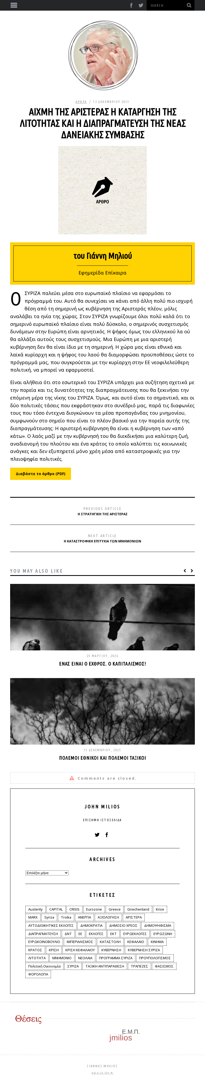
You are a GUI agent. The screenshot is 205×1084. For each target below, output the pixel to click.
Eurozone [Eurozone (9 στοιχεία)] (94, 909)
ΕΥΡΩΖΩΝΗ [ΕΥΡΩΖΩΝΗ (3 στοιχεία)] (162, 933)
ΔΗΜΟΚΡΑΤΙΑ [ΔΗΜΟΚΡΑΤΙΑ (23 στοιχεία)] (91, 925)
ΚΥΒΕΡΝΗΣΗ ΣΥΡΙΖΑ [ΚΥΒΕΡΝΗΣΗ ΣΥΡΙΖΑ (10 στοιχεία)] (144, 950)
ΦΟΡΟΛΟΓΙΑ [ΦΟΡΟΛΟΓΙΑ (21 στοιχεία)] (38, 974)
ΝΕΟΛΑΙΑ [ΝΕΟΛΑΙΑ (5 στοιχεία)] (85, 958)
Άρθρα (81, 101)
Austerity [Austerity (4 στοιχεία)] (35, 909)
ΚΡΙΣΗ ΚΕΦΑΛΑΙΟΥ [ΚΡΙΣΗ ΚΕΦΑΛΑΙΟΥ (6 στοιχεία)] (80, 950)
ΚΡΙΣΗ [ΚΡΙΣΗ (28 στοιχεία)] (54, 950)
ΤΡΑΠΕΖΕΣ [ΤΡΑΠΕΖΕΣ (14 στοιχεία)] (139, 966)
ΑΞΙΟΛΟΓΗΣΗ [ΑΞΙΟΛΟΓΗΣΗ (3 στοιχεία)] (108, 917)
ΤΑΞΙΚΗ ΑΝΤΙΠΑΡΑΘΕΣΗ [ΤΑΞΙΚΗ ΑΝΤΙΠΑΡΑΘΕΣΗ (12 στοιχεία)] (104, 966)
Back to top (102, 1072)
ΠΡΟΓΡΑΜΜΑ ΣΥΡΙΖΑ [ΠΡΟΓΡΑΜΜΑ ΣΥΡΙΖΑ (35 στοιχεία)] (115, 958)
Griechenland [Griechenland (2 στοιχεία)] (138, 909)
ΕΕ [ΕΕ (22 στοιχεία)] (80, 933)
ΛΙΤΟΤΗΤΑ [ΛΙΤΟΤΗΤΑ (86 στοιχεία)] (37, 958)
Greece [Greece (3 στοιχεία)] (115, 909)
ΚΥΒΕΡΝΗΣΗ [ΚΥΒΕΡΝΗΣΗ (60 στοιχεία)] (111, 950)
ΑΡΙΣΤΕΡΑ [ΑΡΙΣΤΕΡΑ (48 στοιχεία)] (134, 917)
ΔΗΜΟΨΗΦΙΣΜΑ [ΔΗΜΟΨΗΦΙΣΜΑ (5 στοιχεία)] (157, 925)
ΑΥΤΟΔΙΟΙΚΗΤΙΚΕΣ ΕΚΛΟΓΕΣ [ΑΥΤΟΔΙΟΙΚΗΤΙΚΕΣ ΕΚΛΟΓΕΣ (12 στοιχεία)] (51, 925)
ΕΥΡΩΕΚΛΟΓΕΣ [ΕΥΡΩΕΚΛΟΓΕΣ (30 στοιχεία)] (135, 933)
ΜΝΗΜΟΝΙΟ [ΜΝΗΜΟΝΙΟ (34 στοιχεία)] (62, 958)
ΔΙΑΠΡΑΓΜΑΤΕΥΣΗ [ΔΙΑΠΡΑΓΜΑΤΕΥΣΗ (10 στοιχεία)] (43, 933)
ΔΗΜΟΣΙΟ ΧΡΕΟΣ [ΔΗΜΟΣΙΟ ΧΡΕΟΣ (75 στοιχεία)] (123, 925)
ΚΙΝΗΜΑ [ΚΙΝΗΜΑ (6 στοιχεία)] (157, 941)
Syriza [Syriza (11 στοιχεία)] (49, 917)
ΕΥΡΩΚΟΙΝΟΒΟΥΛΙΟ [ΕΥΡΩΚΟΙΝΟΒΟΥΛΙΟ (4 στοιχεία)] (44, 941)
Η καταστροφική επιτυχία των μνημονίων (102, 538)
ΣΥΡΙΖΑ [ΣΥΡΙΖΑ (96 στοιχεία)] (73, 966)
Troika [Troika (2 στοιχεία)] (66, 917)
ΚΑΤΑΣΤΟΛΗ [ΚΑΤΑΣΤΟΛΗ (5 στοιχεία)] (110, 941)
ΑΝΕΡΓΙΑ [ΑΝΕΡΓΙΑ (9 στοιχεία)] (84, 917)
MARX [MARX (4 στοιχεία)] (33, 917)
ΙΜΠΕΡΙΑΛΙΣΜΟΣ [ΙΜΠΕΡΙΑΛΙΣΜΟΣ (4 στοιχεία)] (80, 941)
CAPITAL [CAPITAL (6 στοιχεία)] (56, 909)
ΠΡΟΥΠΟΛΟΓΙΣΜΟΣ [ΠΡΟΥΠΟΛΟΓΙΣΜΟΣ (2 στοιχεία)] (155, 958)
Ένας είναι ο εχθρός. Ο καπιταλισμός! (102, 663)
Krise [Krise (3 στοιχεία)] (160, 909)
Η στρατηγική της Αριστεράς (103, 511)
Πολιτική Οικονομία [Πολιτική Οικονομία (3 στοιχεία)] (44, 966)
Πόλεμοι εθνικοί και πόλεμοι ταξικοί (102, 758)
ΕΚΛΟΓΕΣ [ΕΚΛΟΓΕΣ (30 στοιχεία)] (96, 933)
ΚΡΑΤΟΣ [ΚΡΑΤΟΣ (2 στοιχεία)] (35, 950)
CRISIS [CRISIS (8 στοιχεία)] (74, 909)
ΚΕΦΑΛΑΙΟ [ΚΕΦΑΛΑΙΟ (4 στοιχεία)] (135, 941)
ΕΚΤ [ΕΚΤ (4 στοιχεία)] (113, 933)
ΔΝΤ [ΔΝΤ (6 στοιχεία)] (68, 933)
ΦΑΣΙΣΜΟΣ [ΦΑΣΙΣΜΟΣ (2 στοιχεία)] (164, 966)
